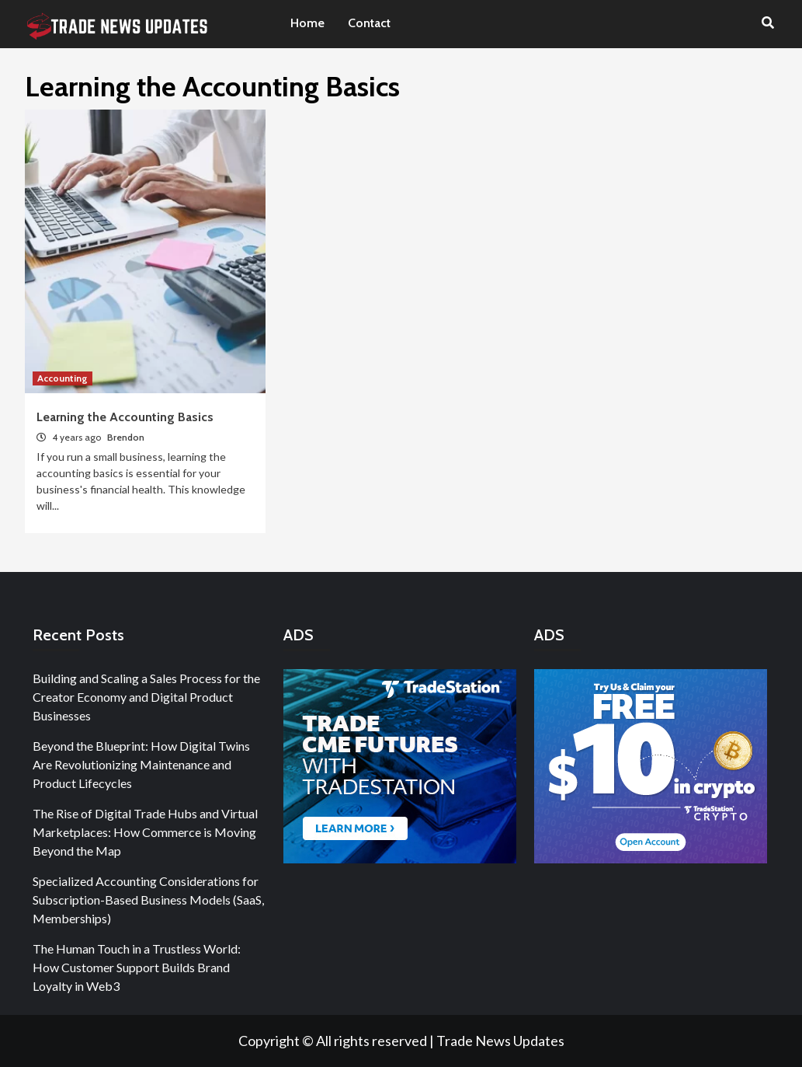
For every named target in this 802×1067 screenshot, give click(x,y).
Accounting (62, 378)
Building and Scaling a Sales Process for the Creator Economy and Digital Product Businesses (146, 697)
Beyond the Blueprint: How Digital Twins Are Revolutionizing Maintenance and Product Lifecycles (141, 764)
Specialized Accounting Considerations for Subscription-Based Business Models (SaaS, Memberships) (148, 899)
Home (307, 23)
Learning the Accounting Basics (125, 417)
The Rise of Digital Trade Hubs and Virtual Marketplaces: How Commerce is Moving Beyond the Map (145, 832)
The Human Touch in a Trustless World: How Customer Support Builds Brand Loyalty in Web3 (137, 967)
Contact (369, 23)
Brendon (125, 437)
